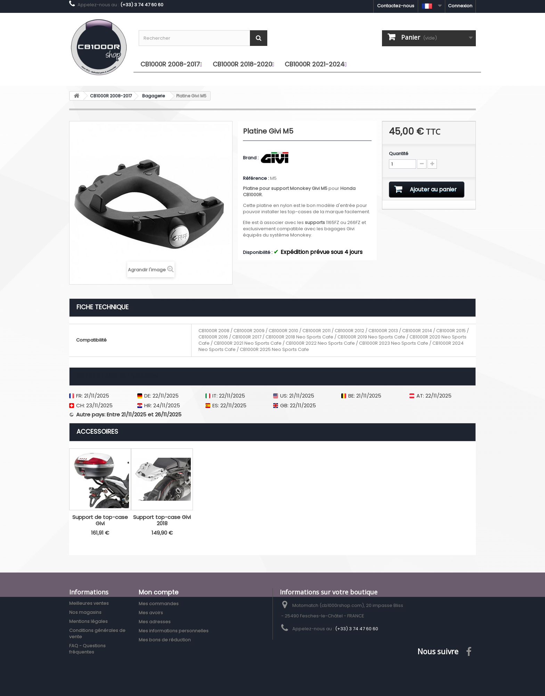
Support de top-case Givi (100, 520)
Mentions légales (88, 621)
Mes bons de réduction (165, 640)
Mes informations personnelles (174, 630)
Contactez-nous (395, 5)
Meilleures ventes (89, 603)
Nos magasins (85, 612)
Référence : (256, 178)
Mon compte (158, 592)
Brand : (251, 158)
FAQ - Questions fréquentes (87, 648)
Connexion (460, 5)
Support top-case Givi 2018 (162, 520)
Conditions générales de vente (97, 633)
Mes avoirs (151, 612)
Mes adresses (155, 621)
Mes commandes (159, 603)
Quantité (398, 154)
